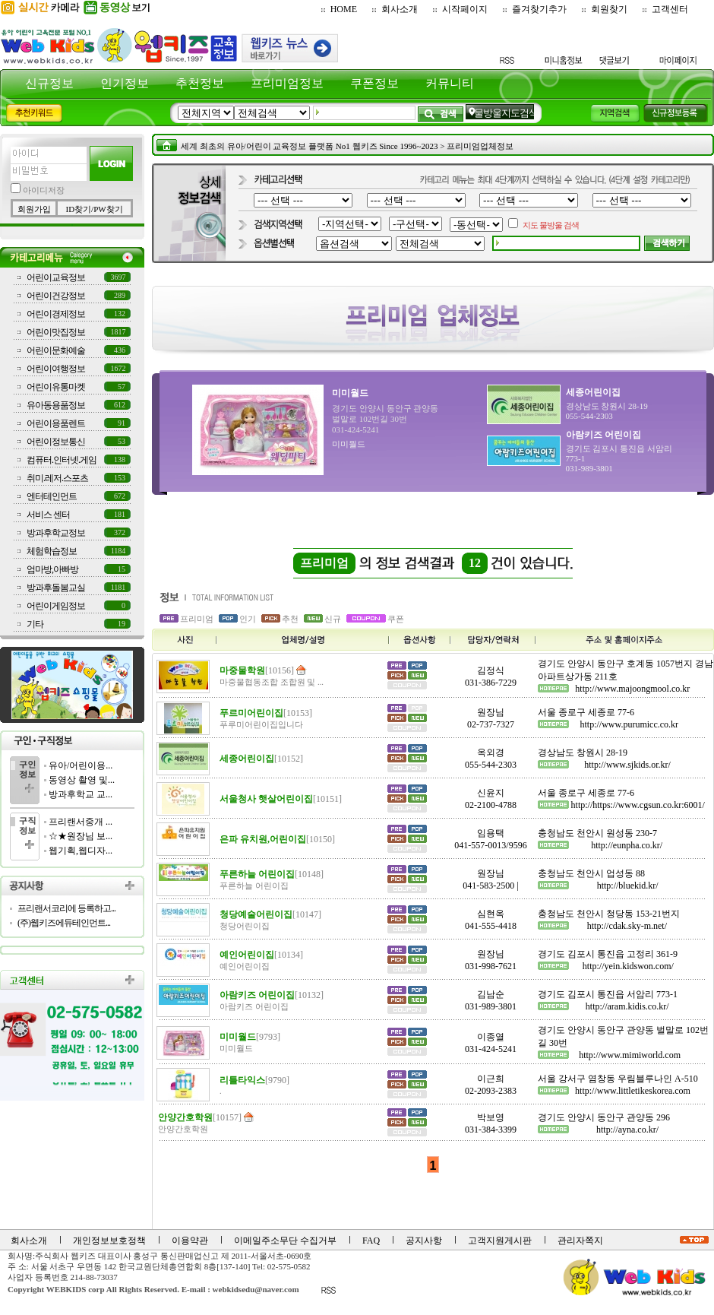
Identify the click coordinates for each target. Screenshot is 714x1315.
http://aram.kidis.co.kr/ (627, 1006)
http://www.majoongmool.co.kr (632, 688)
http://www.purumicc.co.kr (629, 724)
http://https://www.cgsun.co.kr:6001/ (638, 805)
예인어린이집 (261, 954)
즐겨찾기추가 (539, 9)
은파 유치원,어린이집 (277, 839)
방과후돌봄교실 (56, 587)
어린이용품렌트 (56, 423)
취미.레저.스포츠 (57, 478)
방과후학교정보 (56, 533)
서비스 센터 (48, 514)
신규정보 (49, 83)
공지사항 (424, 1240)
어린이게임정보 (56, 605)
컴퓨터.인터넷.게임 (61, 460)
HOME (343, 9)
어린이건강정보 (56, 295)
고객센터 (670, 9)
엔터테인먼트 (52, 496)
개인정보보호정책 (109, 1240)
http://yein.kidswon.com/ (628, 966)
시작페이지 (465, 9)
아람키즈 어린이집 (603, 434)
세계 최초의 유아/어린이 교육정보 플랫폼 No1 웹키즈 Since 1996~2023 (309, 146)
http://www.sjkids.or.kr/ (627, 764)
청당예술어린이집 (270, 914)
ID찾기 (78, 209)
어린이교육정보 (56, 277)
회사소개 (399, 9)
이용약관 (190, 1240)
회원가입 (34, 209)
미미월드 (350, 393)
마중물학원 (257, 670)
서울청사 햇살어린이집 (281, 799)
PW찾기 (108, 209)
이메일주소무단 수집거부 (285, 1240)
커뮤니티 (449, 83)
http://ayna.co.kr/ (627, 1129)
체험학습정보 (52, 551)
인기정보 (124, 83)
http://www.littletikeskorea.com (632, 1090)
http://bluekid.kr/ (628, 885)
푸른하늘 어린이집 (272, 874)
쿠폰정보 (374, 83)
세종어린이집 (593, 392)
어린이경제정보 (56, 314)
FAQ (371, 1240)
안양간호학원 (200, 1117)
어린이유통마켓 (56, 387)
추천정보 (199, 83)
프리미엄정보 (287, 83)
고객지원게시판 (500, 1240)
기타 (35, 624)
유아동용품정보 (56, 405)
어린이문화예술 (56, 350)
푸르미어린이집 (266, 713)
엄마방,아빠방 (52, 569)
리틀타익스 (254, 1080)
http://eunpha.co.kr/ (626, 845)
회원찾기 (609, 9)
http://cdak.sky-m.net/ (627, 925)
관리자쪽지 (580, 1240)
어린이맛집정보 (56, 332)
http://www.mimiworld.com (630, 1055)
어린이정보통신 (56, 441)
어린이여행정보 (56, 368)
